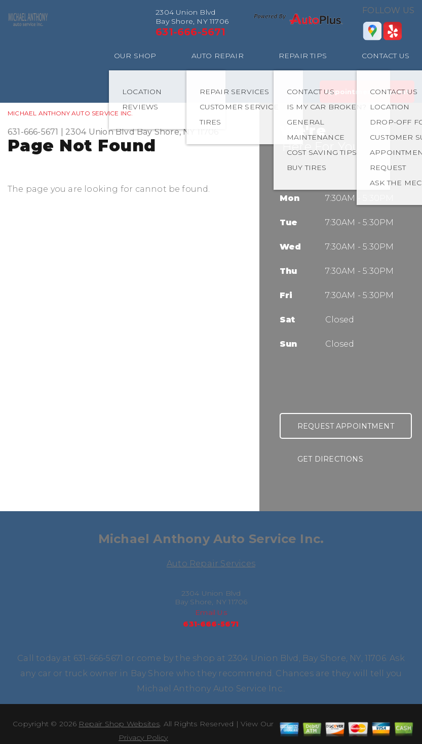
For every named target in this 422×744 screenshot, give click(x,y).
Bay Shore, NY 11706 (178, 132)
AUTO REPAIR (217, 55)
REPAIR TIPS (303, 55)
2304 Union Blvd (100, 132)
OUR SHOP (135, 55)
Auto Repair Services (211, 563)
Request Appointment (345, 426)
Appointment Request (367, 92)
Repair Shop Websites (119, 723)
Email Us (211, 612)
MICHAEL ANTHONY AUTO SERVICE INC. (70, 113)
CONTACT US (385, 55)
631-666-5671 (190, 32)
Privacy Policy (143, 737)
